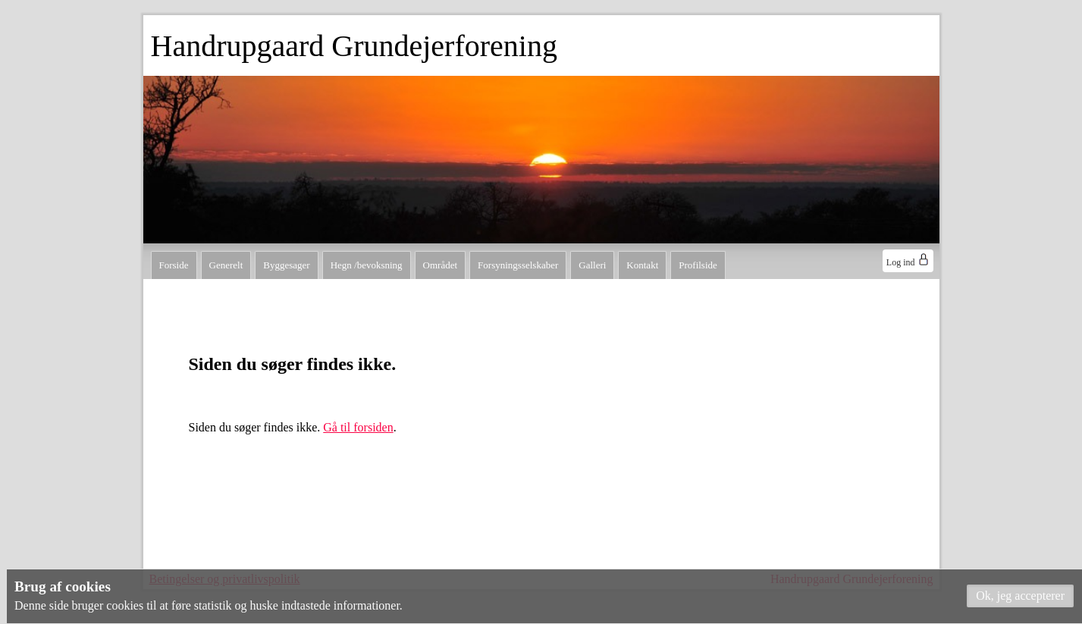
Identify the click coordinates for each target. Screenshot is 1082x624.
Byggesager (286, 265)
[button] (1020, 596)
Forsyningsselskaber (518, 265)
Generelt (226, 265)
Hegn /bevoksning (367, 265)
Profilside (698, 265)
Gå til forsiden (358, 427)
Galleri (592, 265)
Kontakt (642, 265)
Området (440, 265)
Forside (174, 265)
